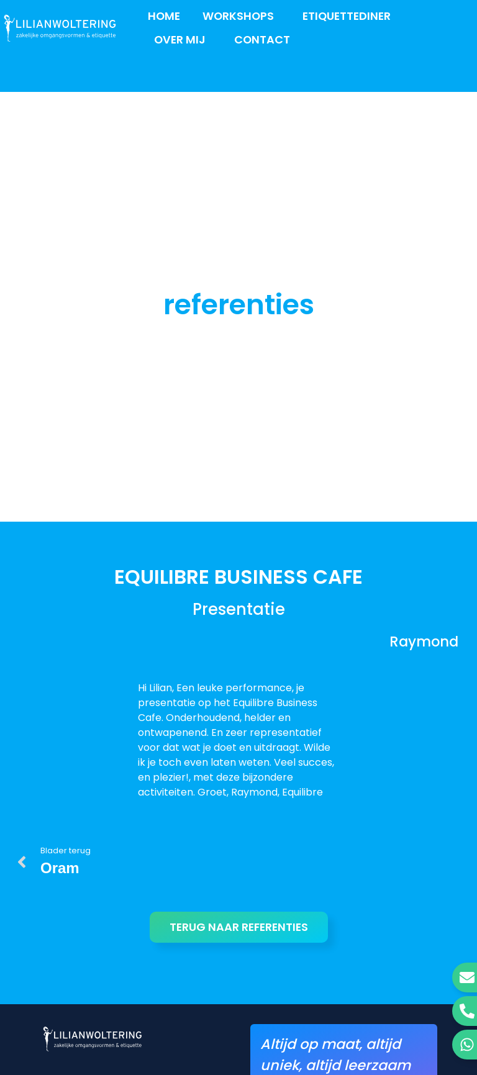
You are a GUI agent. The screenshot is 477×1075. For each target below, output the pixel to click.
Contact (262, 39)
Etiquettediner (346, 16)
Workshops (241, 16)
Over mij (183, 39)
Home (164, 16)
